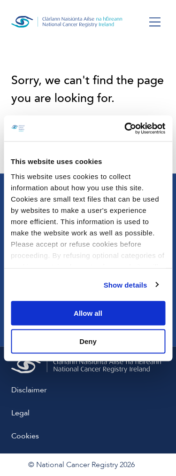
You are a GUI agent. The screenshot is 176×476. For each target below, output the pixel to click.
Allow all (88, 313)
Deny (88, 341)
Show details (125, 285)
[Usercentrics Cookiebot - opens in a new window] (125, 128)
